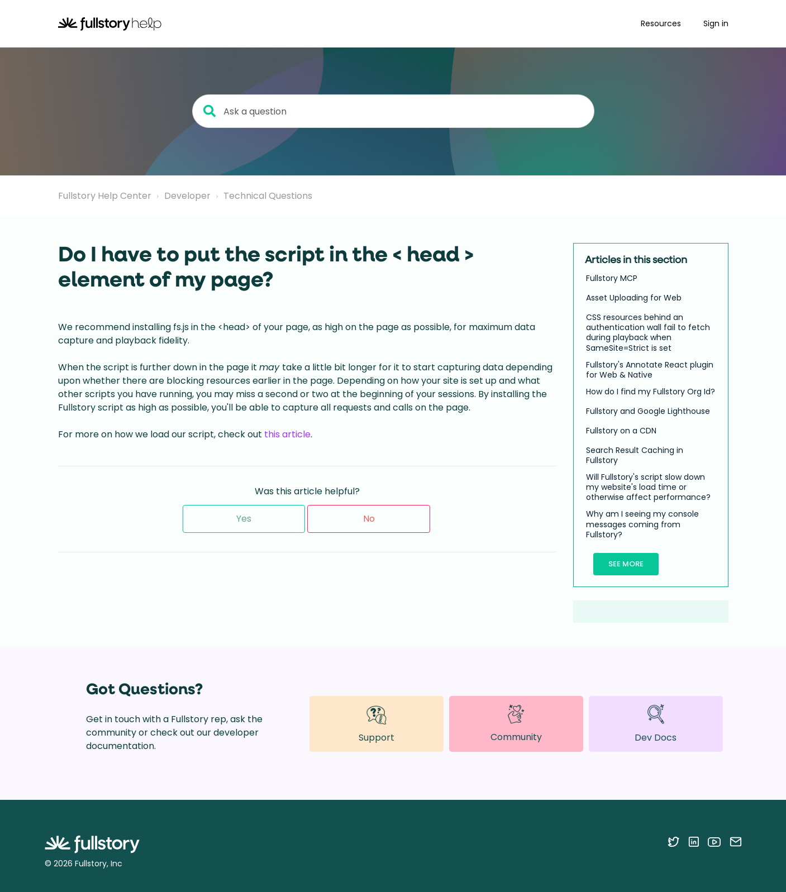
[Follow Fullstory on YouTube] (714, 842)
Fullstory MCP (611, 278)
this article (287, 434)
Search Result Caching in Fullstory (634, 455)
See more (626, 564)
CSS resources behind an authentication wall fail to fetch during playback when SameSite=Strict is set (648, 332)
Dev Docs (656, 723)
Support (376, 723)
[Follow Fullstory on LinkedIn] (693, 842)
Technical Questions (267, 195)
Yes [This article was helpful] (243, 518)
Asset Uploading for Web (634, 298)
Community (516, 723)
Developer (187, 195)
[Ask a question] (393, 111)
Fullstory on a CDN (621, 431)
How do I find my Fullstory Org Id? (650, 392)
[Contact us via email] (736, 842)
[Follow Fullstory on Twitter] (673, 842)
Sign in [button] (715, 23)
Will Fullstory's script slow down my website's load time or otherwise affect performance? (648, 487)
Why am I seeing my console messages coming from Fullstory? (642, 524)
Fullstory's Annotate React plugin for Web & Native (649, 370)
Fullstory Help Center (104, 195)
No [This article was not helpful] (369, 518)
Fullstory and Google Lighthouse (648, 411)
